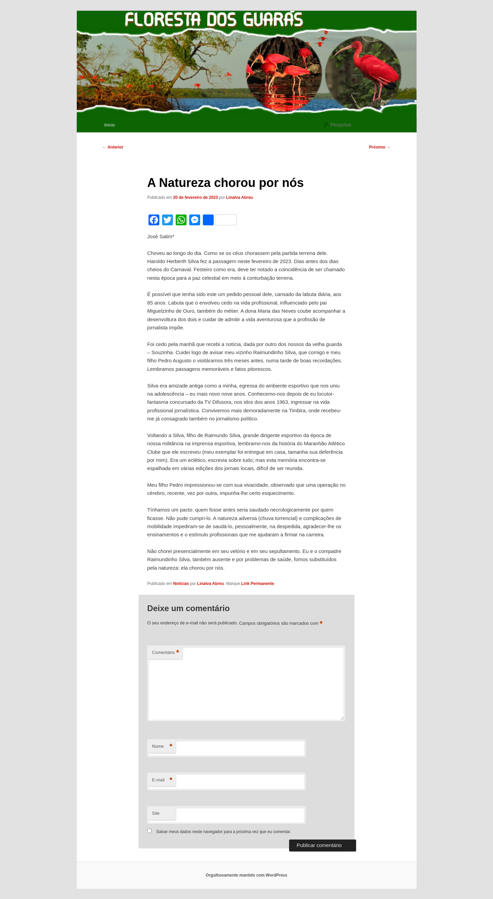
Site (155, 813)
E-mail (162, 780)
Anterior (113, 147)
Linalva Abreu (239, 197)
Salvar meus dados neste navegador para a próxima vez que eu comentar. (223, 831)
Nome (162, 746)
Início (109, 124)
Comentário (165, 653)
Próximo (379, 147)
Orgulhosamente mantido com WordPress (246, 875)
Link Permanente (257, 583)
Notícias (181, 583)
